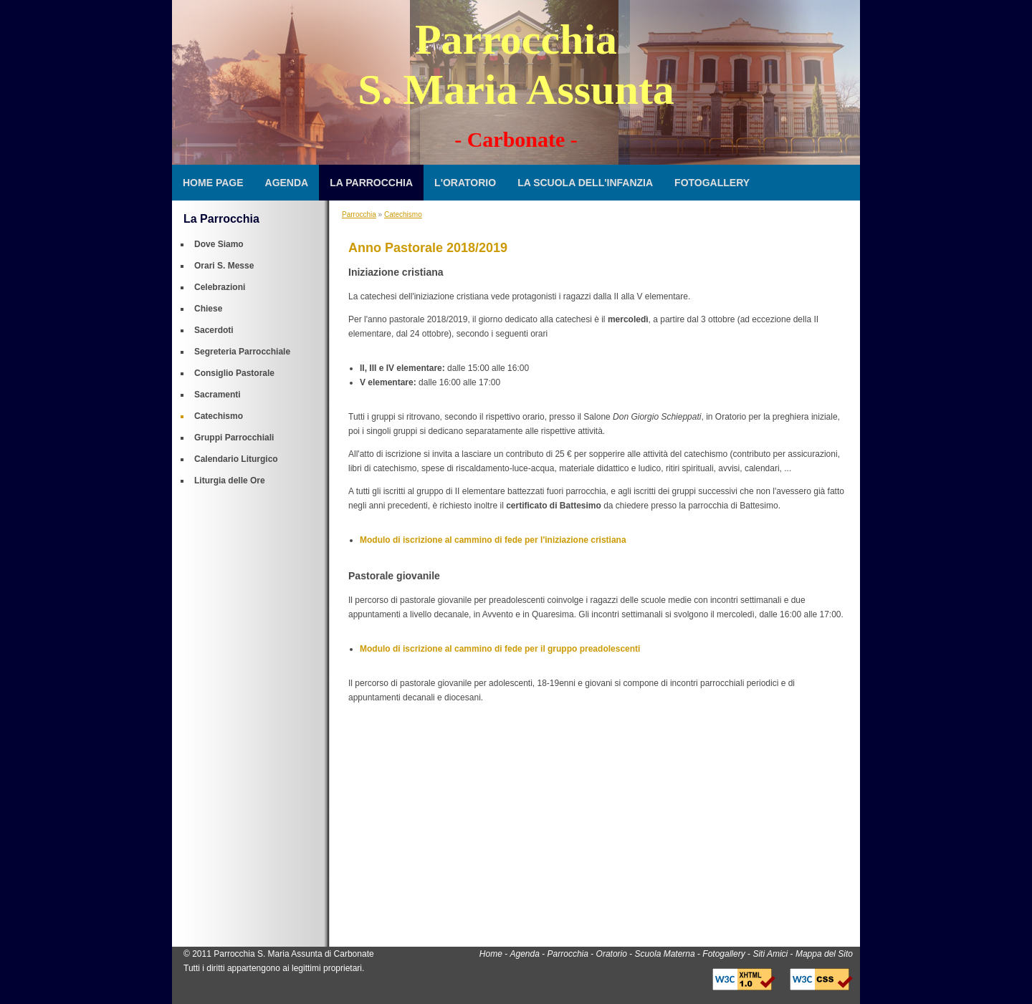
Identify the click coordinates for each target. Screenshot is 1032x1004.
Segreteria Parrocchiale (242, 352)
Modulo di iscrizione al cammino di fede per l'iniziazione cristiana (493, 540)
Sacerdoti (214, 330)
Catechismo (218, 416)
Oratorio (611, 954)
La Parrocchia (371, 182)
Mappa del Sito (824, 954)
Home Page (213, 182)
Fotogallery (712, 182)
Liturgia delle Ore (229, 481)
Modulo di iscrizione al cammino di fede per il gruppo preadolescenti (500, 649)
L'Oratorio (465, 182)
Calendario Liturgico (236, 459)
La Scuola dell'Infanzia (585, 182)
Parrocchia (359, 214)
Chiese (208, 309)
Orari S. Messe (224, 266)
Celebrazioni (219, 287)
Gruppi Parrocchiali (234, 438)
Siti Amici (770, 954)
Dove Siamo (219, 244)
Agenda (287, 182)
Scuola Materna (665, 954)
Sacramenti (217, 395)
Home (490, 954)
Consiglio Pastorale (234, 373)
